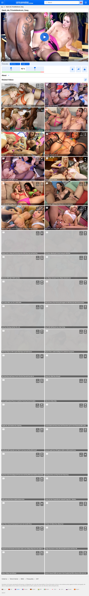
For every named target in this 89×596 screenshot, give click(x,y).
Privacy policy (30, 579)
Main (2, 6)
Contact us (4, 579)
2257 (37, 579)
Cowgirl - (25, 64)
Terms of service (14, 579)
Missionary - (15, 64)
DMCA (22, 579)
